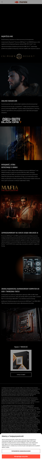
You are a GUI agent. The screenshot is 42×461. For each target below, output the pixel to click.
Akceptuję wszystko (21, 456)
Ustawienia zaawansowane (21, 451)
